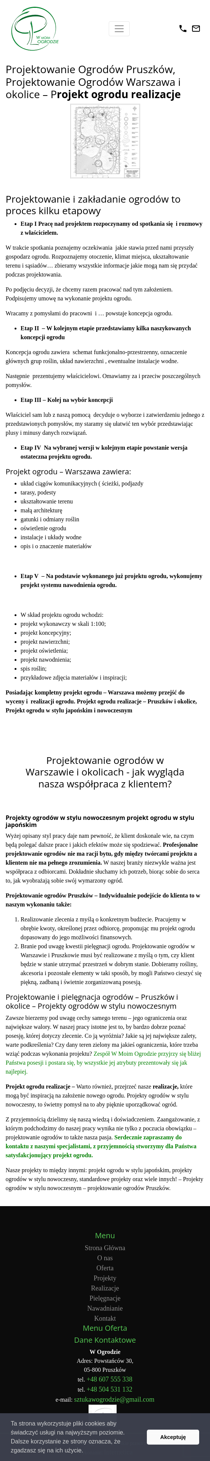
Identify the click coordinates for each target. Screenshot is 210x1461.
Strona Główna (105, 1248)
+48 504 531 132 (110, 1389)
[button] (86, 1451)
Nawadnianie (105, 1308)
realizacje (165, 1086)
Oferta (105, 1268)
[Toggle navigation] (119, 28)
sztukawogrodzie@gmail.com (114, 1399)
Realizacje (105, 1288)
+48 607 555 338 (110, 1379)
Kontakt (105, 1318)
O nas (105, 1258)
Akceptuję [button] (173, 1437)
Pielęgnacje (105, 1298)
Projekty (105, 1278)
